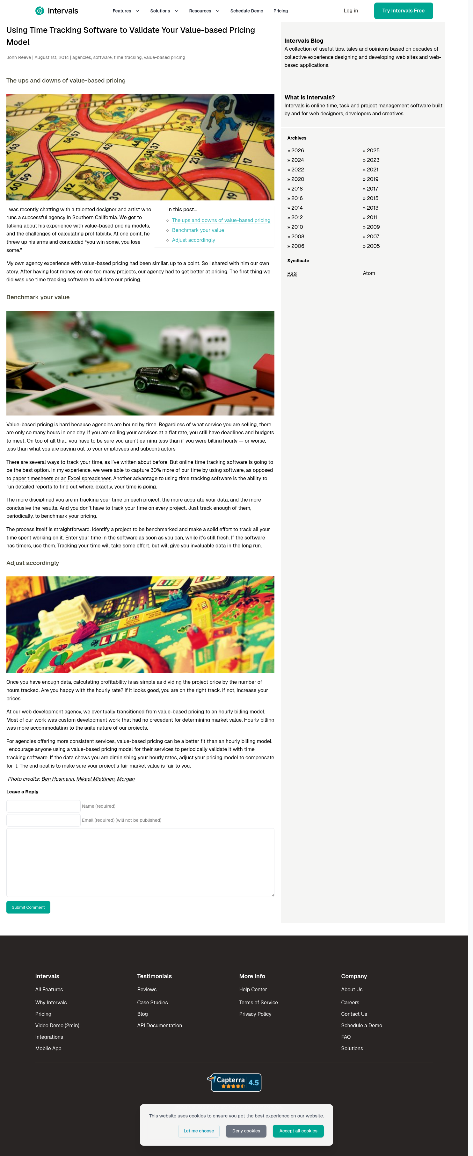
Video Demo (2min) (57, 1025)
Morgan (126, 779)
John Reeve (18, 57)
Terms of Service (258, 1002)
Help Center (253, 989)
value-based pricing (164, 57)
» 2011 (370, 217)
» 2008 (295, 236)
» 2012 (295, 217)
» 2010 (295, 227)
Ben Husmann (57, 779)
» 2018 (294, 188)
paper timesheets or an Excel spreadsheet (61, 478)
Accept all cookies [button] (298, 1131)
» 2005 (371, 246)
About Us (352, 989)
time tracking (128, 57)
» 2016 (295, 198)
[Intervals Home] (56, 11)
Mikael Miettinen (95, 779)
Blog (142, 1014)
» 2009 (371, 227)
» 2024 (295, 160)
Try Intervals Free (403, 10)
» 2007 (371, 236)
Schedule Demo (246, 11)
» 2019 (370, 179)
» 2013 (370, 208)
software (102, 57)
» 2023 (371, 160)
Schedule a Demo (361, 1025)
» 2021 (370, 169)
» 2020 (295, 179)
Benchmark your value (198, 230)
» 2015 (370, 198)
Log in (351, 10)
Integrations (49, 1037)
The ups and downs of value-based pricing (221, 220)
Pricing (280, 11)
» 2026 (295, 150)
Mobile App (48, 1048)
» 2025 (371, 150)
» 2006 (295, 246)
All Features (49, 989)
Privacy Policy (255, 1014)
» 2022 (295, 169)
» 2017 (370, 188)
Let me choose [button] (199, 1131)
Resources (204, 11)
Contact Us (354, 1014)
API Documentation (159, 1025)
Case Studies (152, 1002)
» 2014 (295, 208)
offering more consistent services (76, 741)
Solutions (164, 11)
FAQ (346, 1037)
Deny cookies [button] (246, 1131)
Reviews (147, 989)
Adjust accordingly (193, 240)
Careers (350, 1002)
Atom (369, 273)
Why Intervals (51, 1002)
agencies (81, 57)
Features (126, 11)
